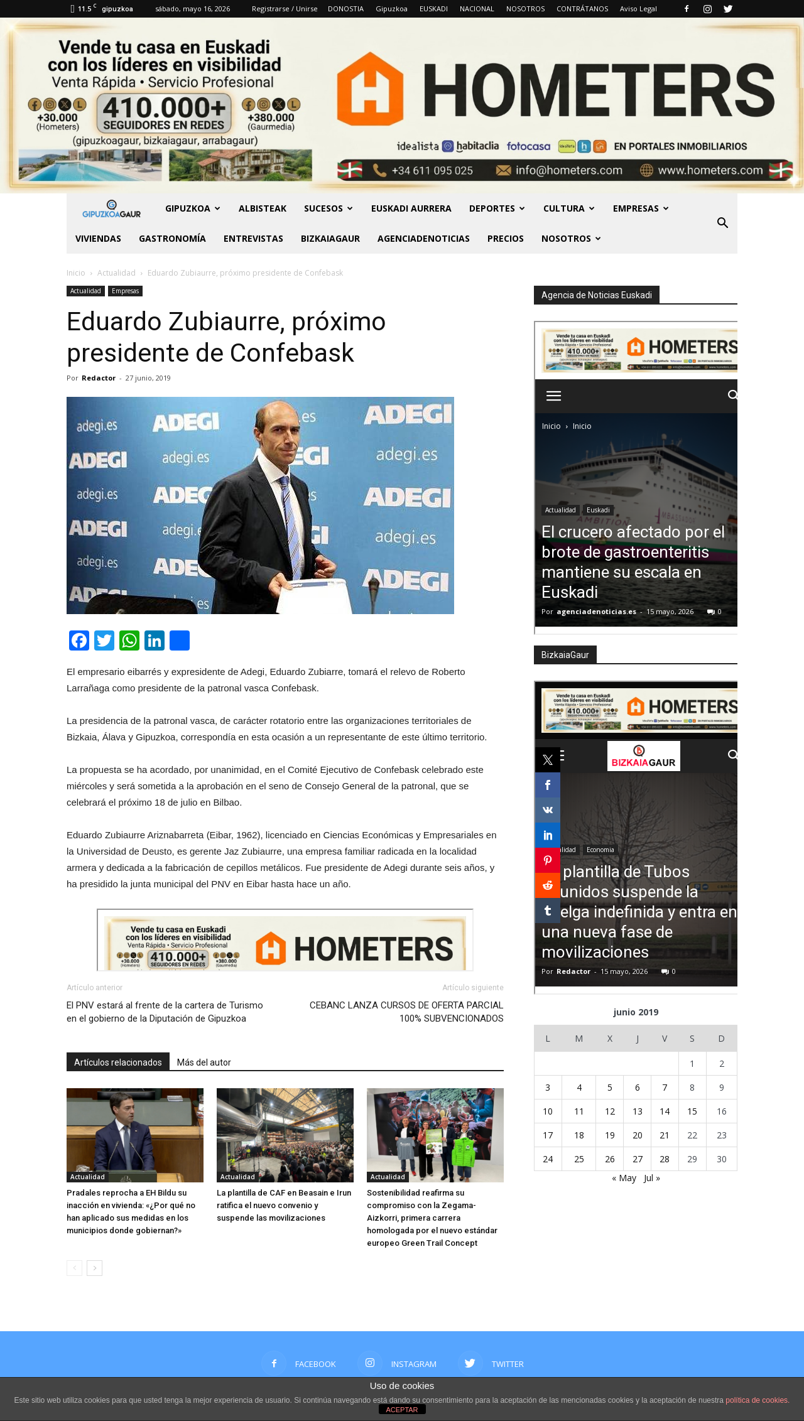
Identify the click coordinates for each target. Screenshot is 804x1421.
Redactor (99, 377)
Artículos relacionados (118, 1062)
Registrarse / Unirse (285, 8)
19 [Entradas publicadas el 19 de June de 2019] (610, 1135)
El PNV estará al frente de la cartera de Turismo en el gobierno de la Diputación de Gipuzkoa (165, 1012)
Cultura (569, 208)
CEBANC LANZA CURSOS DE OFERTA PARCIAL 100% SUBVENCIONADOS (407, 1012)
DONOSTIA (346, 8)
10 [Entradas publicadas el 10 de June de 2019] (548, 1111)
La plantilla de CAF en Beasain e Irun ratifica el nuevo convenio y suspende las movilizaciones (284, 1205)
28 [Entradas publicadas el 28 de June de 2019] (665, 1159)
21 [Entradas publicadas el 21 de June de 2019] (665, 1135)
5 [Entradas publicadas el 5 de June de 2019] (609, 1087)
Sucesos (328, 208)
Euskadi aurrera (411, 208)
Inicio (76, 272)
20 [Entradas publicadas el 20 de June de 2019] (638, 1135)
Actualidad (85, 290)
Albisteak (262, 208)
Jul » (652, 1178)
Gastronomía (172, 238)
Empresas (641, 208)
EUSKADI (434, 8)
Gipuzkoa (392, 8)
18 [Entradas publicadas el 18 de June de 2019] (579, 1135)
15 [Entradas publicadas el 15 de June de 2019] (692, 1111)
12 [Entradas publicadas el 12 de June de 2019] (610, 1111)
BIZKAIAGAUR (330, 238)
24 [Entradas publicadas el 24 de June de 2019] (548, 1159)
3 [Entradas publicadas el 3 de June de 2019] (547, 1087)
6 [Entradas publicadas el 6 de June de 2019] (637, 1087)
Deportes (497, 208)
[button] (722, 223)
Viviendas (98, 238)
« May (624, 1178)
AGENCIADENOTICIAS (424, 238)
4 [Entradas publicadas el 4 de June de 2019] (579, 1087)
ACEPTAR (402, 1409)
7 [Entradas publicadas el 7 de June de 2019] (664, 1087)
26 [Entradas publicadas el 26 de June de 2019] (610, 1159)
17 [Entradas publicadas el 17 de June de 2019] (548, 1135)
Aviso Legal (638, 8)
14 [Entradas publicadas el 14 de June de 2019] (665, 1111)
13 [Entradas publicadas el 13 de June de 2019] (638, 1111)
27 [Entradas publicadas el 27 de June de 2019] (638, 1159)
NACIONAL (477, 8)
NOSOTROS (525, 8)
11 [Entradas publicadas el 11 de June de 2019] (579, 1111)
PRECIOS (505, 238)
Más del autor (204, 1062)
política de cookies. (757, 1400)
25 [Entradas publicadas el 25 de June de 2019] (579, 1159)
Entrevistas (253, 238)
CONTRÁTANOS (582, 8)
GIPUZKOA (192, 208)
